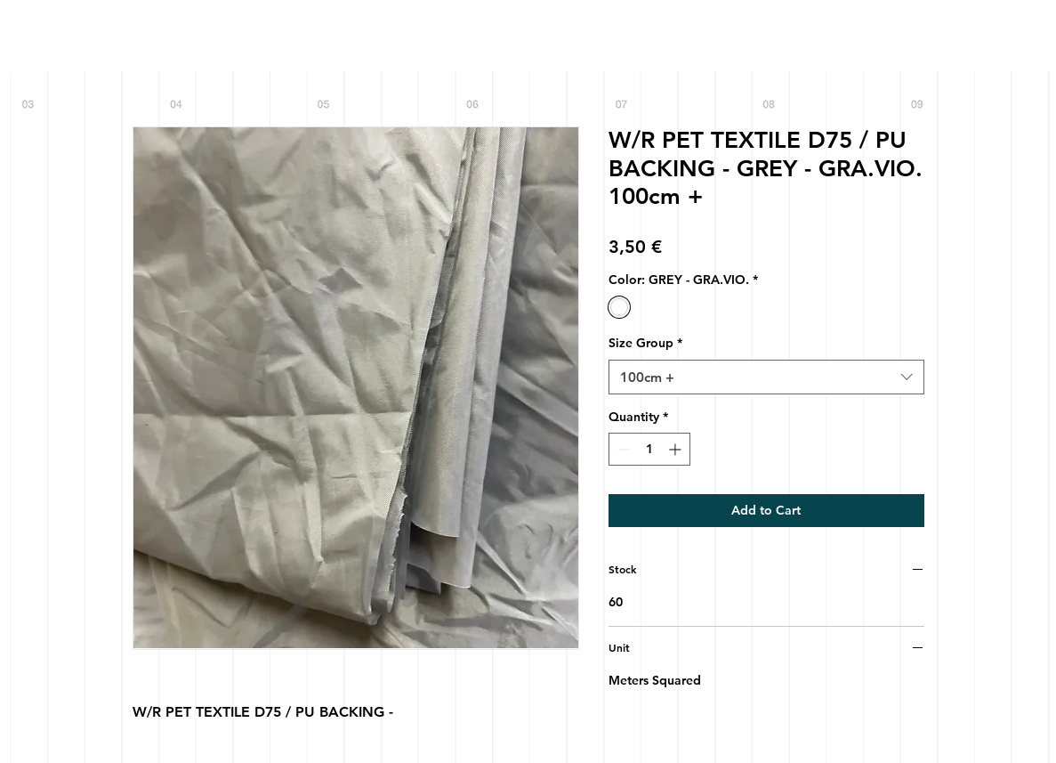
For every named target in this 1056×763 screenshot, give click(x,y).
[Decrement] (622, 449)
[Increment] (676, 449)
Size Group (645, 343)
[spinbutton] (649, 449)
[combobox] (766, 377)
